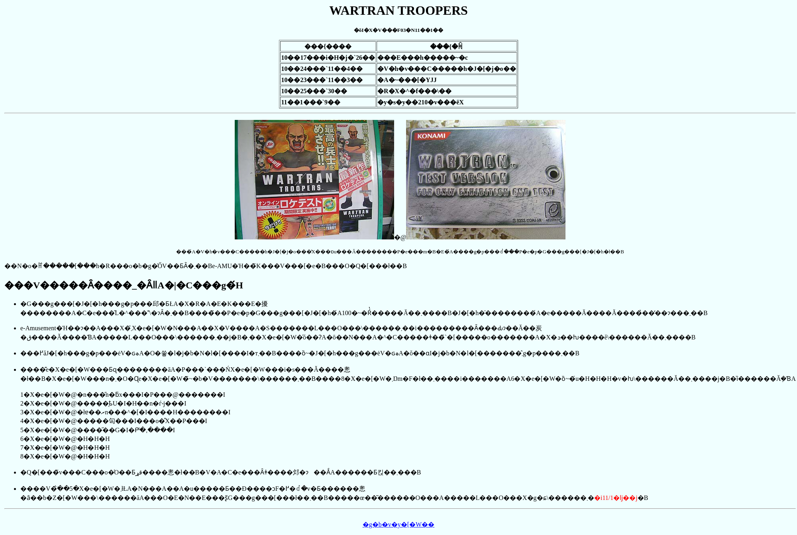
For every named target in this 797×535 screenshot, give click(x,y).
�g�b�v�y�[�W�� (398, 524)
